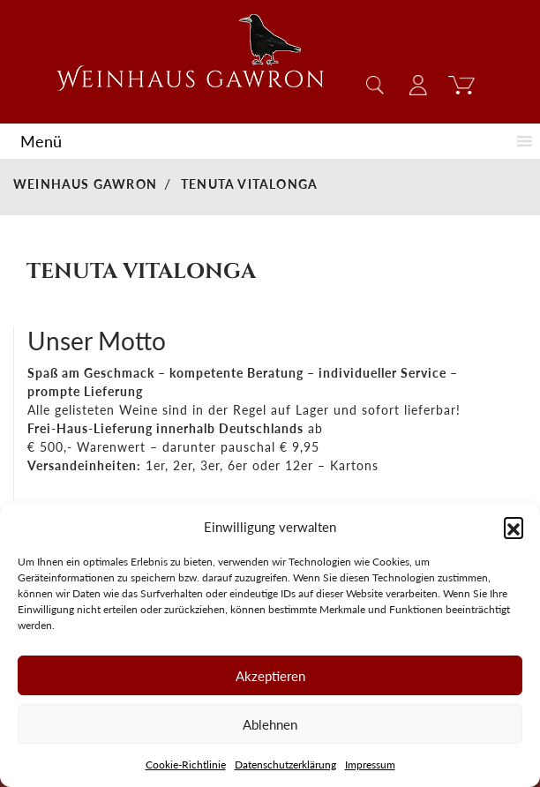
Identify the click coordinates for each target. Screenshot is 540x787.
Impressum (370, 764)
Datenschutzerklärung (285, 764)
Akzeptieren (270, 676)
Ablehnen (270, 724)
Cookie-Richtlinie (186, 764)
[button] (513, 527)
